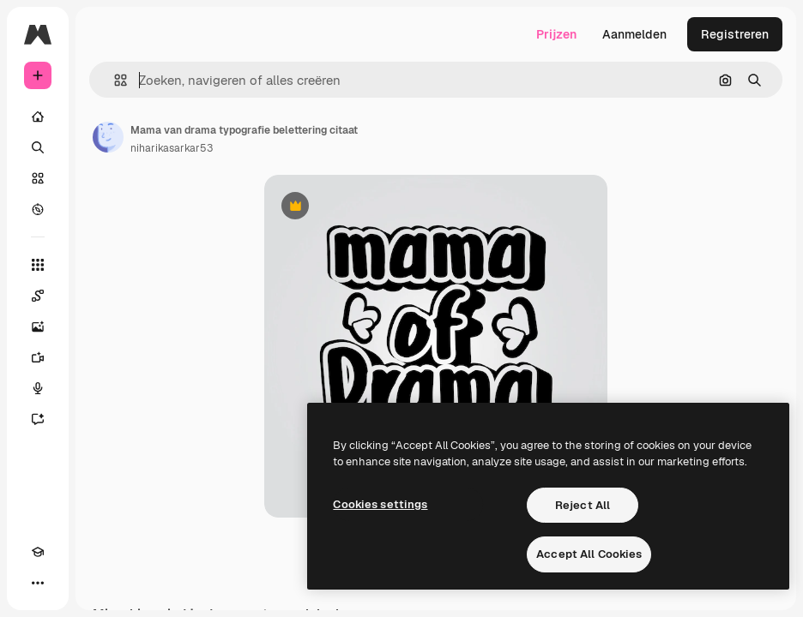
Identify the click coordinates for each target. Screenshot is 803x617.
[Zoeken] (37, 147)
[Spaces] (37, 295)
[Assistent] (37, 419)
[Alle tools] (37, 265)
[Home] (37, 116)
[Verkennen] (37, 209)
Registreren (735, 34)
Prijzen (556, 34)
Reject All (582, 505)
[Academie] (37, 552)
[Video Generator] (37, 357)
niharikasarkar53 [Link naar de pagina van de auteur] (171, 148)
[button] (113, 80)
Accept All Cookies (589, 554)
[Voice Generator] (37, 388)
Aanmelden (634, 34)
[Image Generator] (37, 326)
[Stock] (37, 178)
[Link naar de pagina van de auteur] (108, 137)
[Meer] (37, 582)
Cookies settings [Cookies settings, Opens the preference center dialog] (380, 504)
